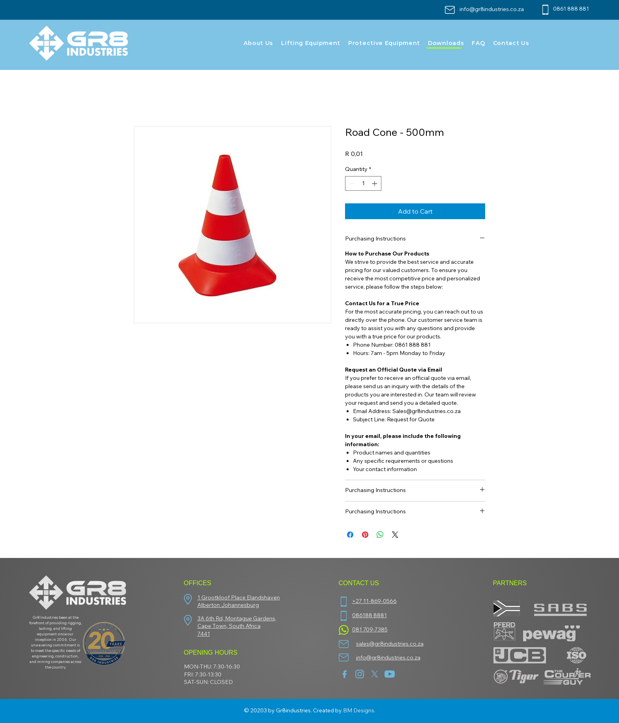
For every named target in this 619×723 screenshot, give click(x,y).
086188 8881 (369, 615)
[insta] (360, 674)
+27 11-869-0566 (374, 601)
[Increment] (375, 183)
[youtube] (390, 674)
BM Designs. (359, 710)
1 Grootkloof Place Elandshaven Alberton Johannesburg (238, 601)
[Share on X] (395, 534)
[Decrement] (351, 183)
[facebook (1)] (345, 674)
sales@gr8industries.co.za (390, 643)
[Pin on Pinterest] (365, 534)
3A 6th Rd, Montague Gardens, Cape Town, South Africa (236, 622)
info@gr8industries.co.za (492, 9)
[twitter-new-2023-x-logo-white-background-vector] (375, 674)
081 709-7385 (370, 629)
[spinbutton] (363, 183)
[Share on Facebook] (350, 534)
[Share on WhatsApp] (380, 534)
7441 (203, 633)
